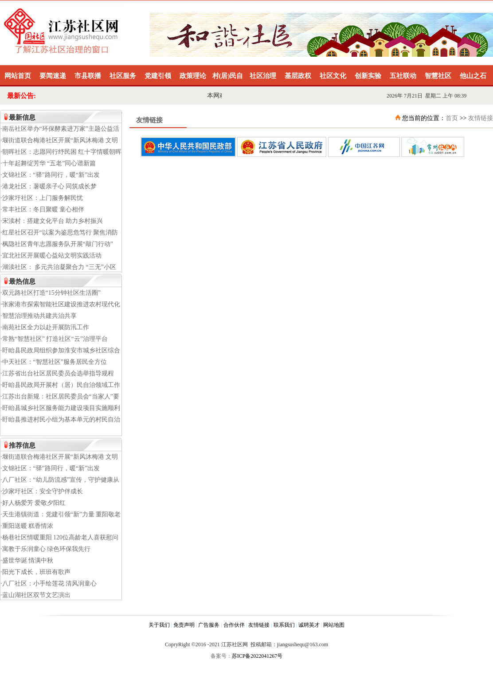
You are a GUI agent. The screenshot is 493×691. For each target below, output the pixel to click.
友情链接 (480, 118)
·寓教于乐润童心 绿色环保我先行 (45, 549)
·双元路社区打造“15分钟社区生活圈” (50, 292)
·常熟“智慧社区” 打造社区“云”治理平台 (54, 339)
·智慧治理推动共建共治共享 (38, 315)
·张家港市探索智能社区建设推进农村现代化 (60, 304)
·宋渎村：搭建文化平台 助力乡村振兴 (51, 221)
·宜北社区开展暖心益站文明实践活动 (51, 255)
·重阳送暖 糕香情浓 (26, 526)
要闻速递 (52, 75)
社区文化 (333, 75)
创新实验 (368, 75)
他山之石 (473, 75)
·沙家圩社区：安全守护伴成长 (41, 491)
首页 (452, 118)
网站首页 (17, 75)
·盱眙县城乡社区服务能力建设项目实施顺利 (60, 408)
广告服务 (208, 625)
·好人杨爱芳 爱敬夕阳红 (33, 503)
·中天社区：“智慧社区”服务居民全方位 (53, 362)
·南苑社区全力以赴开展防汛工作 (44, 327)
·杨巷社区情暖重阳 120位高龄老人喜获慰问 (59, 537)
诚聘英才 (309, 625)
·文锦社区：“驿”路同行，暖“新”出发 (50, 175)
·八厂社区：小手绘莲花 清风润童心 (48, 583)
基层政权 (298, 75)
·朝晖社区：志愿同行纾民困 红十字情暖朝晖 (60, 151)
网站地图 (333, 625)
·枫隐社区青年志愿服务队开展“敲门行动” (56, 244)
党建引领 (158, 75)
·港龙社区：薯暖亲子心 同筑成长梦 (48, 186)
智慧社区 (438, 75)
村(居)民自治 (227, 79)
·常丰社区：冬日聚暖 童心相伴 (42, 209)
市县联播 (87, 75)
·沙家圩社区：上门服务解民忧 (41, 198)
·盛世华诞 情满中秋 (26, 560)
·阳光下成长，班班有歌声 (35, 572)
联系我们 (284, 625)
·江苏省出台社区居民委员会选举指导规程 (57, 373)
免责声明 (184, 625)
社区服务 (123, 75)
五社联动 (403, 75)
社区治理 (263, 75)
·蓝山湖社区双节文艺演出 (35, 595)
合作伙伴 (234, 625)
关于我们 (159, 625)
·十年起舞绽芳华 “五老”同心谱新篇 (48, 163)
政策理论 (193, 75)
